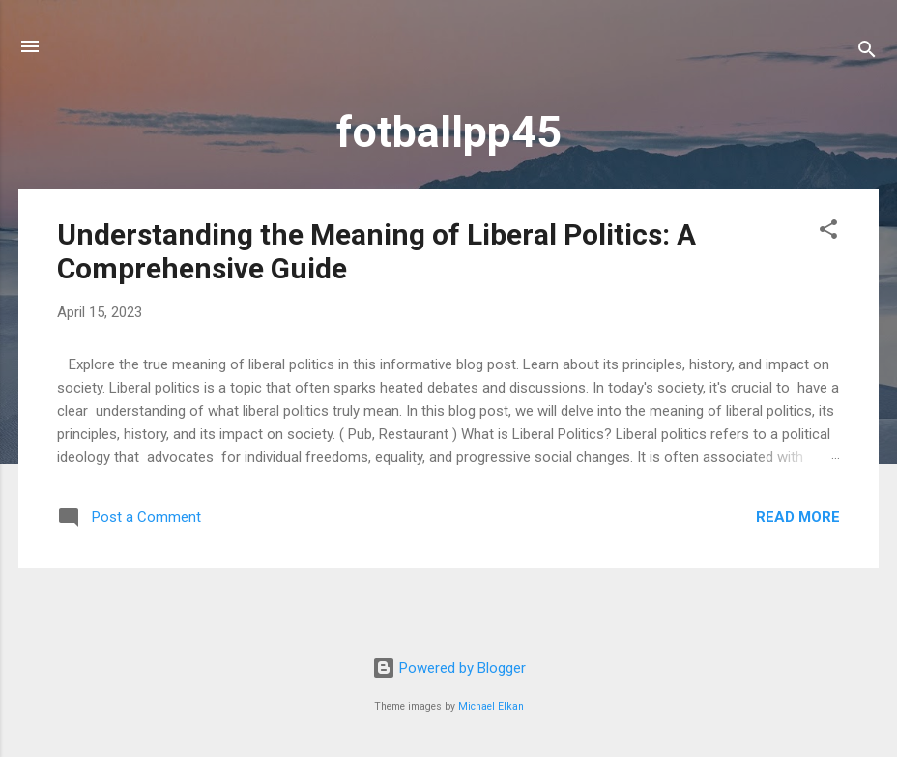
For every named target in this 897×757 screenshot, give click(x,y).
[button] (828, 232)
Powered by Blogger (449, 668)
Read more (798, 517)
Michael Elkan (491, 706)
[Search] (867, 52)
